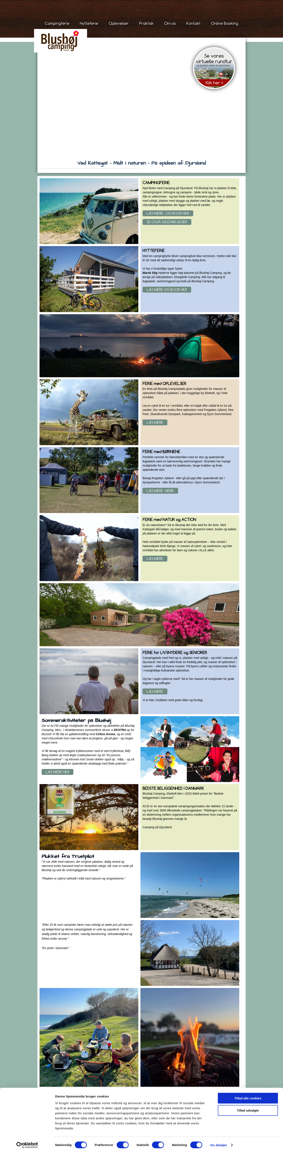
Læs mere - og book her (168, 213)
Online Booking (224, 23)
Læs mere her (57, 772)
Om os (170, 23)
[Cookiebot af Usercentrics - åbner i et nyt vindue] (27, 1142)
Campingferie (57, 23)
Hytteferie (89, 23)
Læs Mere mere (160, 491)
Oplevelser (119, 23)
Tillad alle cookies (247, 1094)
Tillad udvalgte (248, 1107)
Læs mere (155, 422)
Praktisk (146, 23)
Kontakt (193, 23)
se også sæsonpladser (167, 222)
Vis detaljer (218, 1141)
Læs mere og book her (167, 290)
